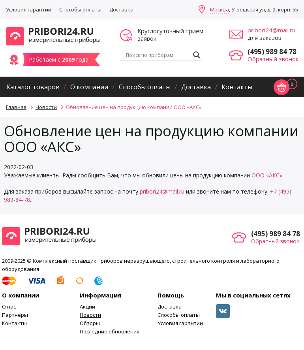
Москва (219, 9)
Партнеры (15, 314)
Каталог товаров (33, 87)
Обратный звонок (273, 59)
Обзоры (90, 323)
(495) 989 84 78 (272, 51)
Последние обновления (109, 331)
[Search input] (157, 54)
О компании (89, 87)
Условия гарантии (28, 9)
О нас (9, 306)
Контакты (236, 87)
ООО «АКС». (267, 175)
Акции (87, 306)
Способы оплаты (80, 9)
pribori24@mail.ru (271, 30)
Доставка (121, 9)
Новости (90, 314)
